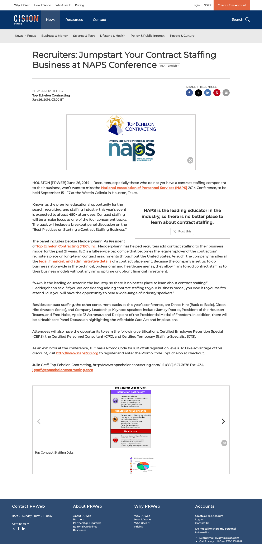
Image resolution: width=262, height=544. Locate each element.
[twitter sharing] (198, 93)
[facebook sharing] (189, 93)
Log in (199, 519)
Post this (182, 231)
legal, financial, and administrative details (75, 261)
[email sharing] (226, 93)
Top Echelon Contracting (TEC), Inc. (66, 246)
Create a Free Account (232, 5)
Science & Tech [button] (84, 36)
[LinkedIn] (24, 528)
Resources (74, 20)
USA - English (169, 65)
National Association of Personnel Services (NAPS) (144, 188)
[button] (131, 138)
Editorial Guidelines (85, 526)
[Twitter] (14, 528)
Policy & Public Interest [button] (148, 36)
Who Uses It (63, 5)
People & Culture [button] (182, 36)
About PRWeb (82, 515)
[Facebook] (18, 528)
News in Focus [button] (25, 36)
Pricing (79, 5)
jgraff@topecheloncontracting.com (62, 370)
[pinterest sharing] (216, 93)
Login (196, 5)
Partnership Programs (87, 523)
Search (241, 20)
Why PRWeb (22, 5)
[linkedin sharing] (207, 93)
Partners (78, 519)
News (50, 20)
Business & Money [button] (54, 36)
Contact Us (20, 523)
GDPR (207, 5)
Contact (99, 20)
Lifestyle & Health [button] (112, 36)
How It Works (42, 5)
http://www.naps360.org (77, 353)
